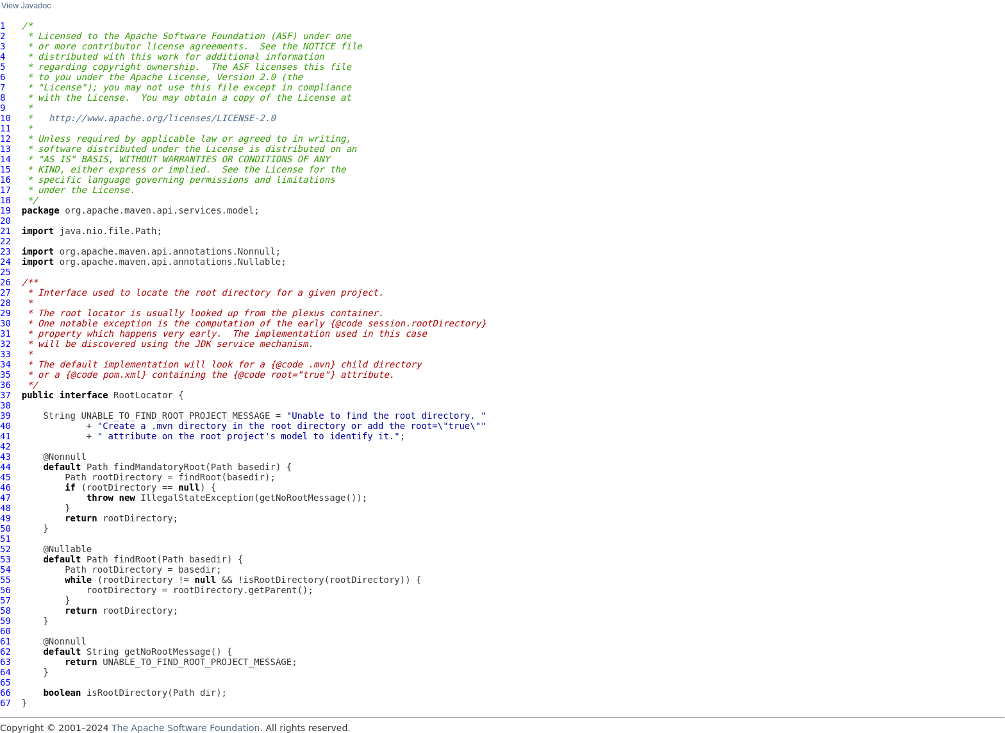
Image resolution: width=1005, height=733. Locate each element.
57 (5, 600)
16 (5, 179)
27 (5, 292)
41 (5, 436)
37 (5, 395)
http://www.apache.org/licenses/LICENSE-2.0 (162, 118)
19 (5, 210)
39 (5, 415)
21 (5, 231)
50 (5, 528)
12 (5, 138)
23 (5, 251)
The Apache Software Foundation (186, 728)
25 (5, 272)
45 (5, 477)
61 (5, 641)
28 (5, 303)
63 (5, 662)
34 (5, 364)
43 (5, 456)
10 (5, 118)
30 (5, 323)
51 (5, 539)
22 (5, 241)
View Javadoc (26, 5)
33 (5, 354)
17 (5, 190)
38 (5, 405)
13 (5, 149)
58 (5, 610)
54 (5, 569)
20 (5, 220)
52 (5, 549)
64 (5, 672)
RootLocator (143, 395)
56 (5, 590)
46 (5, 487)
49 (5, 518)
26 (5, 282)
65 (5, 682)
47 (5, 498)
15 (5, 169)
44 (5, 467)
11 (5, 128)
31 (5, 333)
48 (5, 508)
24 (5, 262)
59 (5, 621)
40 (5, 426)
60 (5, 631)
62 (5, 651)
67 (5, 703)
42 (5, 446)
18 (5, 200)
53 (5, 559)
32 (5, 344)
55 (5, 580)
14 (5, 159)
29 (5, 313)
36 (5, 385)
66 (5, 692)
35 (5, 374)
